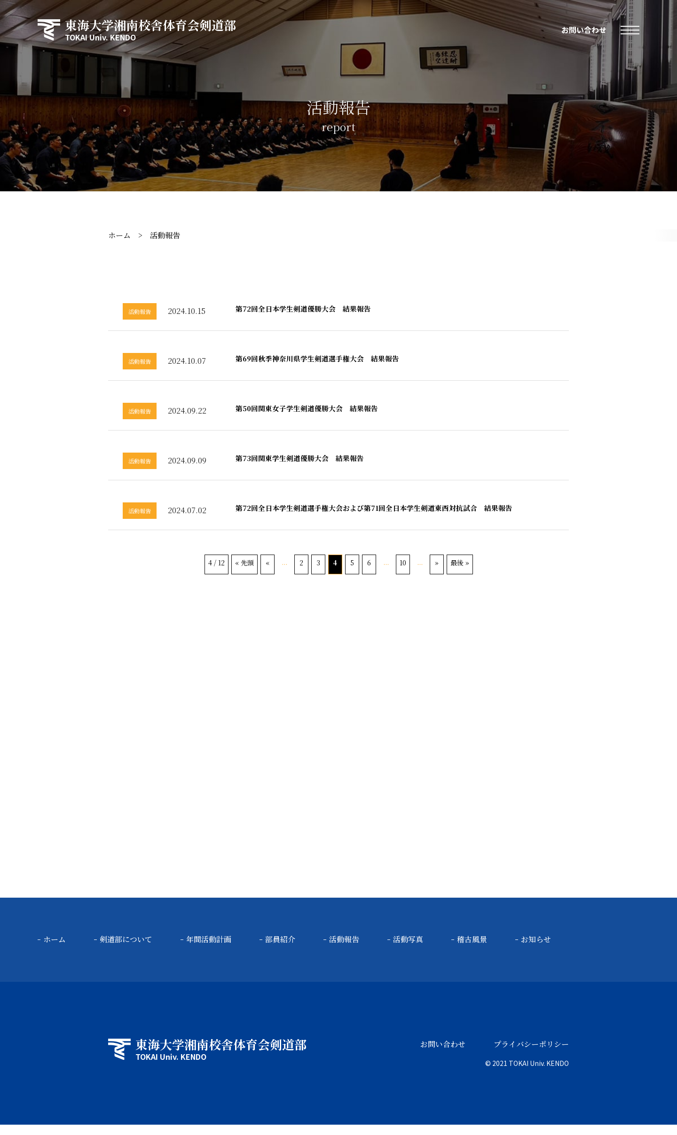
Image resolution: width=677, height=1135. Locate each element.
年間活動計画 (208, 950)
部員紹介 (280, 950)
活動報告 (344, 950)
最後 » (459, 573)
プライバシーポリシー (531, 1054)
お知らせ (536, 950)
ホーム (119, 235)
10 (403, 573)
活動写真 (408, 950)
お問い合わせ (583, 29)
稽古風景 (472, 950)
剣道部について (126, 950)
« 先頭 (244, 573)
